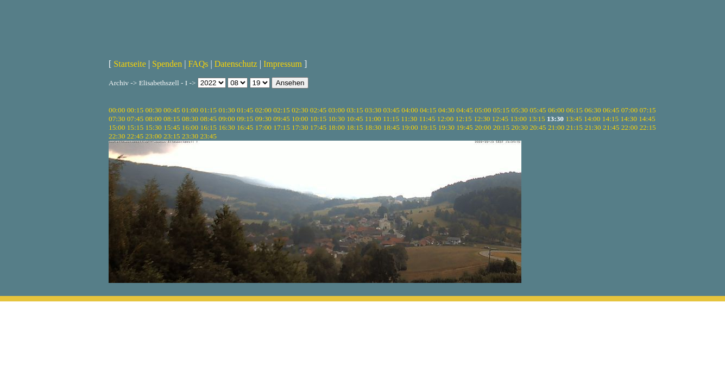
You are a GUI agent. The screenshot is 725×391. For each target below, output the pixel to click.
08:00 (153, 119)
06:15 (574, 110)
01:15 (208, 110)
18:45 (391, 127)
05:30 (519, 110)
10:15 (318, 119)
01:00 (190, 110)
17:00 (263, 127)
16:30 (226, 127)
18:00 (336, 127)
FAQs (198, 63)
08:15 (171, 119)
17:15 (281, 127)
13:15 (536, 119)
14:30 (629, 119)
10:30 (336, 119)
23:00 (153, 136)
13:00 (518, 119)
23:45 (208, 136)
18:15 (354, 127)
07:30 (117, 119)
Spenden (167, 63)
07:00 (629, 110)
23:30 (190, 136)
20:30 (519, 127)
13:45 (573, 119)
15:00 (117, 127)
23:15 (171, 136)
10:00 (300, 119)
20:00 (483, 127)
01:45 (245, 110)
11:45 (427, 119)
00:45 (171, 110)
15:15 (135, 127)
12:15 (463, 119)
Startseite (130, 63)
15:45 (171, 127)
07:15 (647, 110)
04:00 (409, 110)
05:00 (483, 110)
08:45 (208, 119)
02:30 (300, 110)
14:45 (647, 119)
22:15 (647, 127)
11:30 (409, 119)
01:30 (226, 110)
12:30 (482, 119)
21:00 (556, 127)
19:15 (428, 127)
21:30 (592, 127)
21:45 (611, 127)
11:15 (391, 119)
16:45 (245, 127)
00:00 (117, 110)
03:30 (373, 110)
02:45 (318, 110)
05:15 (501, 110)
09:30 (263, 119)
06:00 (556, 110)
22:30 (117, 136)
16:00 (190, 127)
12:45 (500, 119)
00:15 (135, 110)
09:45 (281, 119)
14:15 (610, 119)
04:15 (428, 110)
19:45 (464, 127)
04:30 (446, 110)
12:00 (445, 119)
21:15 (574, 127)
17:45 (318, 127)
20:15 (501, 127)
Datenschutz (236, 63)
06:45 (611, 110)
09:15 (245, 119)
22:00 (629, 127)
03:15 (354, 110)
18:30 (373, 127)
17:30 (300, 127)
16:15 (208, 127)
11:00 (373, 119)
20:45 (537, 127)
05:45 (537, 110)
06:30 (592, 110)
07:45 (135, 119)
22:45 (135, 136)
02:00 (263, 110)
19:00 (409, 127)
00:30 (153, 110)
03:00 (336, 110)
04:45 (464, 110)
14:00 (592, 119)
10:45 (354, 119)
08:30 (190, 119)
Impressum (282, 63)
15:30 (153, 127)
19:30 (446, 127)
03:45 (391, 110)
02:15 (281, 110)
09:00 (226, 119)
